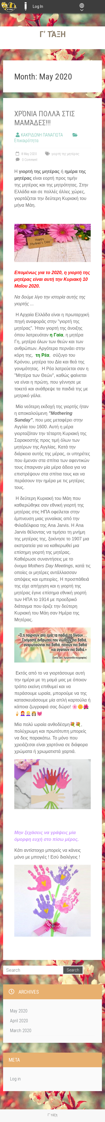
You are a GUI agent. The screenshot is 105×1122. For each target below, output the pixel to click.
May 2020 (18, 1011)
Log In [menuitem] (38, 6)
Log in (15, 1079)
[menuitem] (9, 6)
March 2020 (20, 1030)
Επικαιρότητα (26, 140)
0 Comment (26, 160)
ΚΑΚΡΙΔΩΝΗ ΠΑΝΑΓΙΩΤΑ (42, 135)
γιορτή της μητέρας (65, 154)
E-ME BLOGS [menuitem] (25, 6)
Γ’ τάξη (52, 34)
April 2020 (19, 1020)
